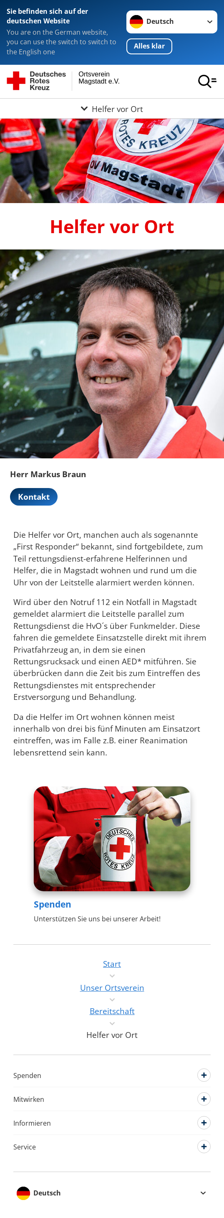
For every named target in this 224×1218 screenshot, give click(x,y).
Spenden (52, 904)
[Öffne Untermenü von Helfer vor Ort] (112, 108)
